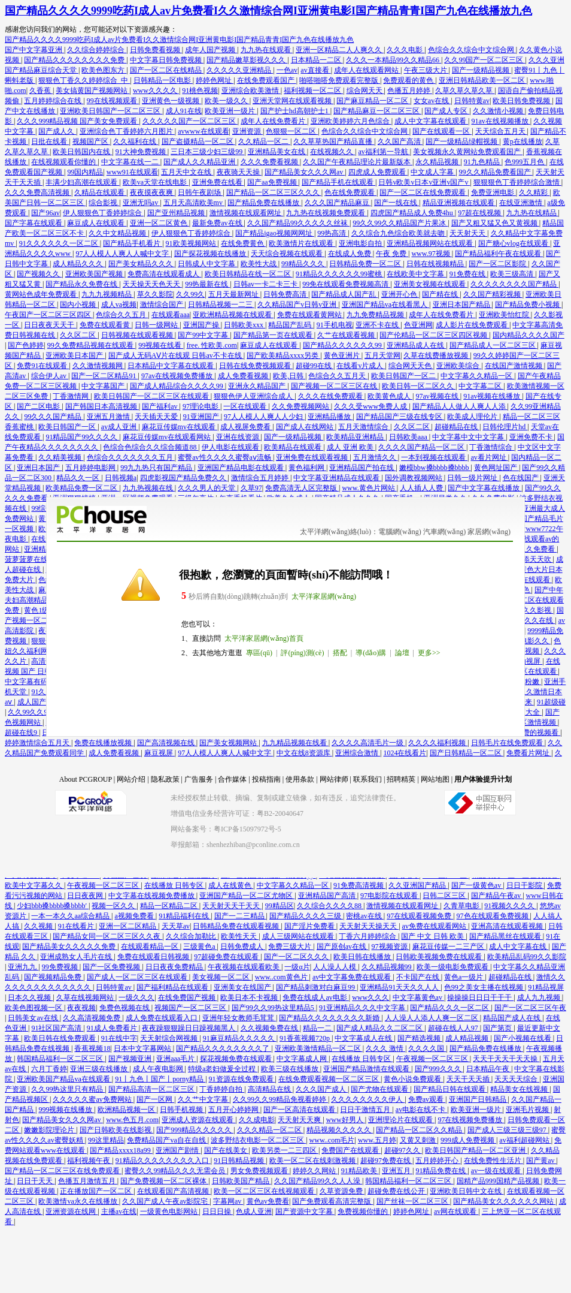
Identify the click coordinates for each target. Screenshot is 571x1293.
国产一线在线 (396, 202)
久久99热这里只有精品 (68, 1089)
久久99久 (190, 294)
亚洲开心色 (400, 294)
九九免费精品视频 (376, 315)
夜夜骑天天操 (239, 172)
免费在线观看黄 (106, 325)
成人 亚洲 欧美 (351, 447)
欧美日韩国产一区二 (404, 376)
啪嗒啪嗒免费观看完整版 (339, 80)
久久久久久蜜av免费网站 (93, 1099)
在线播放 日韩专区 (174, 885)
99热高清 (332, 233)
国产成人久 (57, 131)
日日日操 (217, 1211)
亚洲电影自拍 (361, 243)
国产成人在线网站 (305, 427)
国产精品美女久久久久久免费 (69, 946)
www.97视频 (431, 253)
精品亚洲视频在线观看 (459, 202)
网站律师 (334, 779)
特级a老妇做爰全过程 (222, 1069)
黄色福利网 (307, 467)
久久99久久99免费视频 (44, 712)
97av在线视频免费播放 (177, 376)
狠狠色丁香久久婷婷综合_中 (84, 80)
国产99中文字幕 (204, 335)
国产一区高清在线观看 (300, 1109)
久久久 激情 (385, 1048)
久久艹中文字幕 (204, 1099)
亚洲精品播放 (330, 416)
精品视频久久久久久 (339, 1130)
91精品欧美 (360, 1171)
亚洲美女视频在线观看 (430, 284)
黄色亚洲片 (343, 355)
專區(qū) (259, 653)
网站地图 (435, 779)
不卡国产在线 (418, 977)
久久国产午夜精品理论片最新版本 (357, 162)
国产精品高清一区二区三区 (152, 1089)
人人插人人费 (422, 488)
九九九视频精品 (107, 294)
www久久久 (370, 997)
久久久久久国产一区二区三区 (190, 121)
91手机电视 (335, 325)
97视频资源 (390, 946)
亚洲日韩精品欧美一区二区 (483, 80)
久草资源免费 (342, 1191)
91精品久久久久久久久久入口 (163, 1160)
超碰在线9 (22, 732)
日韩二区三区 (445, 895)
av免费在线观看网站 (435, 926)
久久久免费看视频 (270, 162)
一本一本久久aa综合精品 (71, 916)
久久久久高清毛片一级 (368, 743)
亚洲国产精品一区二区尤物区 (246, 895)
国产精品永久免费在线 (82, 284)
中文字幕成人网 (303, 1058)
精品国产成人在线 (512, 1018)
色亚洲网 (418, 325)
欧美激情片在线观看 (302, 243)
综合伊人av (49, 376)
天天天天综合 (516, 1079)
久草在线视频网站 (86, 997)
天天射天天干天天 (232, 906)
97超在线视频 (480, 213)
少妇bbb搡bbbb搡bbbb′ (53, 906)
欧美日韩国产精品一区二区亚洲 (476, 1150)
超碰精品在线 (457, 427)
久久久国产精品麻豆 (338, 202)
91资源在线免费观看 (242, 1079)
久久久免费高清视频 (38, 192)
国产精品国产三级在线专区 (400, 416)
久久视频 (39, 926)
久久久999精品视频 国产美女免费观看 (78, 121)
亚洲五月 (397, 1171)
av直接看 (315, 70)
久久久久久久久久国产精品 (514, 284)
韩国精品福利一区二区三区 (61, 1058)
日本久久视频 (30, 997)
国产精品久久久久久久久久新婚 (330, 1018)
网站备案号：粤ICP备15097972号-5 (226, 829)
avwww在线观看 (203, 131)
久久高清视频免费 (92, 1018)
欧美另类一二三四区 (285, 1150)
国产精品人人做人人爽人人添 (460, 406)
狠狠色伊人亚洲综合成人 (254, 396)
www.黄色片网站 (369, 488)
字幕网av (228, 1201)
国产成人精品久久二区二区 (380, 1028)
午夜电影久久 (528, 641)
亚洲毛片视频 (528, 1109)
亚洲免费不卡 (531, 437)
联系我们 (367, 779)
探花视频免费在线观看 (237, 1058)
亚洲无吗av (141, 202)
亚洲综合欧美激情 (251, 90)
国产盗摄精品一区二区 (198, 141)
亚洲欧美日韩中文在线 (466, 1191)
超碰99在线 (314, 365)
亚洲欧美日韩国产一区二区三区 (111, 111)
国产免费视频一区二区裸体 (164, 1181)
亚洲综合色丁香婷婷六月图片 (127, 131)
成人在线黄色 (230, 885)
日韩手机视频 (182, 1109)
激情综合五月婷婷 (260, 478)
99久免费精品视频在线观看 (91, 345)
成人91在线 (184, 111)
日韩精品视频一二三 (221, 304)
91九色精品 (483, 162)
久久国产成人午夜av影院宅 (165, 1201)
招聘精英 (401, 779)
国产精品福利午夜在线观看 (499, 253)
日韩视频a (120, 478)
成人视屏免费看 (246, 427)
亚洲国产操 (202, 325)
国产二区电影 (39, 406)
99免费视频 (61, 967)
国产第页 (498, 1028)
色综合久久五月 (122, 315)
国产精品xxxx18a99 (121, 1150)
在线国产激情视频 (514, 365)
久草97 (251, 488)
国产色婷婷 (26, 345)
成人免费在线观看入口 (162, 1018)
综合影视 (104, 202)
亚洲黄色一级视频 (171, 101)
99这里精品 (106, 1140)
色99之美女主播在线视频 (484, 987)
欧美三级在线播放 (290, 1069)
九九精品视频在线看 (295, 743)
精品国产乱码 (290, 325)
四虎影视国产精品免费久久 (184, 478)
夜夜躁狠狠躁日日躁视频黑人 (189, 1028)
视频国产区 (91, 141)
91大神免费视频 (142, 151)
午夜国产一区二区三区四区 (49, 315)
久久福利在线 (135, 141)
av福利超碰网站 (525, 1140)
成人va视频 (118, 304)
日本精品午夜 (488, 1069)
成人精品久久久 (79, 264)
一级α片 (296, 967)
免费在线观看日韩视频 (154, 957)
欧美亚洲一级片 (231, 111)
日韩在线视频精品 (436, 264)
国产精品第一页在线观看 (273, 335)
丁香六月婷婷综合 (368, 936)
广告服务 (198, 779)
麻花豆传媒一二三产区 (449, 946)
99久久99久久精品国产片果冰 (400, 223)
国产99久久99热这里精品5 (274, 1007)
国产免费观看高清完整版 (332, 1201)
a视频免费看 (134, 916)
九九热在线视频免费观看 (326, 213)
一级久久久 (136, 997)
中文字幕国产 (103, 386)
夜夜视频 (81, 1007)
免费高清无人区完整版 (302, 488)
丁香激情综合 (491, 447)
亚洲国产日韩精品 (478, 1099)
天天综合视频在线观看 (287, 253)
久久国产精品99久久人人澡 (318, 1181)
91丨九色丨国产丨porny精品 (160, 1079)
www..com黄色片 (282, 977)
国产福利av (160, 406)
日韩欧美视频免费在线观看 (440, 957)
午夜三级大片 (426, 70)
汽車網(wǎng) (444, 532)
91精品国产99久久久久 (82, 437)
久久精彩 (534, 192)
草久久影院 (155, 294)
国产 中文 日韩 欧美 (433, 936)
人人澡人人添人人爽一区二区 (432, 1018)
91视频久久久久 (510, 906)
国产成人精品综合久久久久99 (177, 386)
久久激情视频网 (98, 365)
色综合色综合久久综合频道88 (150, 447)
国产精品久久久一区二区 (450, 1007)
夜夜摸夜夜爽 (152, 192)
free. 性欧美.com (212, 345)
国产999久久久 (439, 1069)
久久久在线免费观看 (331, 396)
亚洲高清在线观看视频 (508, 926)
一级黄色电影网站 (169, 1211)
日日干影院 (525, 885)
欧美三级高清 (512, 274)
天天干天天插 (469, 1079)
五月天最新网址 (234, 294)
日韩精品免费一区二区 (366, 264)
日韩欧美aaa (409, 437)
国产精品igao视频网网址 (274, 233)
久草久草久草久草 (464, 90)
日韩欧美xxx (244, 325)
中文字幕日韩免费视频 (167, 60)
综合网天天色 (410, 365)
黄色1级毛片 (44, 610)
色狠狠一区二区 (292, 131)
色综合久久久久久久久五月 (131, 457)
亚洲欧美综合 (458, 365)
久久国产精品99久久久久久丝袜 (298, 223)
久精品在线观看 (100, 192)
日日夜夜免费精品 (175, 967)
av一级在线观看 (497, 1171)
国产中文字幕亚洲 (34, 50)
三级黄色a (200, 946)
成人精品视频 (467, 1038)
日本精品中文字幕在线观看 (171, 365)
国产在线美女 (226, 1150)
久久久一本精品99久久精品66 (393, 60)
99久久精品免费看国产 (496, 172)
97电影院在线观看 (390, 895)
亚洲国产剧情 (178, 1150)
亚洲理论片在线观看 (401, 1120)
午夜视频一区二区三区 (104, 885)
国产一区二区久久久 (297, 957)
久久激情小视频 (499, 111)
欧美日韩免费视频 (522, 101)
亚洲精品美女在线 (277, 151)
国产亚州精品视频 (176, 213)
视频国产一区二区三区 (191, 1007)
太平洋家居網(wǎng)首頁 (263, 638)
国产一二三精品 (240, 916)
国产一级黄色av (477, 885)
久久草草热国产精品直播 (333, 141)
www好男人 (345, 1120)
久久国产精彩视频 (493, 294)
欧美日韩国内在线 (82, 151)
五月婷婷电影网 (91, 467)
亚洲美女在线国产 (243, 987)
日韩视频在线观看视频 (138, 335)
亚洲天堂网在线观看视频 (293, 101)
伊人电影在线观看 (231, 447)
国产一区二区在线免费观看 (423, 192)
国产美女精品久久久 (141, 264)
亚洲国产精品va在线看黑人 (385, 304)
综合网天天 (365, 90)
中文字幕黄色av (418, 997)
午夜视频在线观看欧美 (244, 967)
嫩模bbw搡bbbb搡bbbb (435, 467)
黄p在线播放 (522, 141)
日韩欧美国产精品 (241, 1181)
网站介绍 (131, 779)
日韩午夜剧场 (200, 192)
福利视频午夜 (89, 1160)
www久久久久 (156, 90)
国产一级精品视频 (481, 70)
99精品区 (279, 906)
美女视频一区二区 (221, 977)
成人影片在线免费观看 (472, 325)
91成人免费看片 (113, 1028)
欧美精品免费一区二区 (82, 488)
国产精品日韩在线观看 (450, 1089)
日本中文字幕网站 (143, 1048)
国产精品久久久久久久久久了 (223, 1048)
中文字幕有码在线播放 (41, 681)
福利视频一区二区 (313, 90)
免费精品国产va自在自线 (167, 1140)
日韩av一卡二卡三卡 (266, 284)
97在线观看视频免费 (420, 916)
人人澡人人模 (335, 967)
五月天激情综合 (364, 427)
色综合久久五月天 (337, 376)
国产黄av (541, 1160)
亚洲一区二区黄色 (159, 223)
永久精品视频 (437, 162)
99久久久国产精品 (53, 416)
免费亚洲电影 (493, 192)
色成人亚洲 (254, 1211)
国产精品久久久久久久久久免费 (75, 60)
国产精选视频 (419, 1038)
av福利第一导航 (383, 151)
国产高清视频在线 (166, 743)
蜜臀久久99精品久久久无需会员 (175, 1171)
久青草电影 (462, 906)
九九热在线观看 (267, 50)
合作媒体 (232, 779)
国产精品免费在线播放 (264, 202)
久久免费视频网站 (301, 406)
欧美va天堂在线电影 (156, 182)
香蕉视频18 (92, 1048)
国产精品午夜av (497, 895)
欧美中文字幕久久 (34, 885)
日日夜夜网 (86, 895)
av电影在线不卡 (421, 1109)
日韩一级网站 (157, 325)
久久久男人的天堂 (207, 488)
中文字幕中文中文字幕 (469, 437)
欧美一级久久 (227, 101)
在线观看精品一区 (150, 946)
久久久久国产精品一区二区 (422, 447)
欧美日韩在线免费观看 (61, 1038)
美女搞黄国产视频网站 (92, 90)
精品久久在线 (532, 620)
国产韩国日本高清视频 (102, 406)
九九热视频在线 (149, 488)
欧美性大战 (259, 264)
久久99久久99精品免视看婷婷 (280, 1099)
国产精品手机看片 (132, 243)
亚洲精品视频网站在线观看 (431, 243)
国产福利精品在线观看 (173, 987)
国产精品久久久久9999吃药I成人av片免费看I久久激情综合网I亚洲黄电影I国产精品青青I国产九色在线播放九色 (268, 11)
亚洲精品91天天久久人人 (400, 987)
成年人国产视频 (211, 50)
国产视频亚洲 (130, 1058)
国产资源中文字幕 (305, 1211)
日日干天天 (35, 1181)
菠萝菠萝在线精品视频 (41, 559)
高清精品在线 (270, 1089)
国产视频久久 (39, 274)
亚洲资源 (247, 131)
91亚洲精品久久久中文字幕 (363, 1007)
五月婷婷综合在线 (53, 101)
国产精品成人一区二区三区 (493, 345)
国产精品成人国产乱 (344, 294)
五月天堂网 (382, 355)
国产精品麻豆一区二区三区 (377, 111)
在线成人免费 (350, 253)
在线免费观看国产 (266, 80)
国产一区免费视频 (112, 967)
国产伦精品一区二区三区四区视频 (434, 335)
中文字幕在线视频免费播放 (152, 895)
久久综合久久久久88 (330, 906)
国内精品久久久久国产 (528, 335)
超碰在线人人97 (454, 1028)
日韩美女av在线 (33, 1018)
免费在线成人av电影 (315, 997)
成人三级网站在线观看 (299, 936)
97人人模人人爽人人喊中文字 (123, 253)
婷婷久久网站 (315, 1171)
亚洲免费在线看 (218, 182)
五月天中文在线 (187, 172)
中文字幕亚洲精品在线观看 (337, 478)
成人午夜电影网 (159, 1069)
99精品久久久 (303, 264)
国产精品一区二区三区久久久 (273, 192)
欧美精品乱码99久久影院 (526, 957)
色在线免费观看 (350, 192)
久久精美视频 (60, 457)
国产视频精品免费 (53, 977)
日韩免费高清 (285, 294)
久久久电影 (405, 50)
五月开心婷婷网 (234, 1109)
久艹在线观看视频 (346, 335)
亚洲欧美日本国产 (75, 355)
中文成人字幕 (433, 172)
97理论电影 (201, 406)
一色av (287, 70)
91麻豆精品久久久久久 (240, 1038)
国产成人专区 (446, 111)
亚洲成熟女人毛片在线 (77, 957)
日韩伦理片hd (504, 427)
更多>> (429, 653)
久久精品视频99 (388, 967)
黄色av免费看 (268, 1201)
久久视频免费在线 (270, 1028)
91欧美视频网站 (192, 243)
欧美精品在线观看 (293, 447)
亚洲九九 (23, 967)
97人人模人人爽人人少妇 (264, 416)
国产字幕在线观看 (34, 223)
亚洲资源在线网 (71, 1211)
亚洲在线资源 (238, 437)
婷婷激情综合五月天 (38, 743)
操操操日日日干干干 (480, 997)
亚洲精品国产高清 (327, 895)
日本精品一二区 (317, 60)
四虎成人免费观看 (378, 172)
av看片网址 (489, 457)
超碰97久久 (403, 1150)
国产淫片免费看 (310, 926)
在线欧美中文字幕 (416, 274)
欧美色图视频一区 (34, 1007)
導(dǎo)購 (371, 653)
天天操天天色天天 (152, 284)
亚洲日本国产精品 (462, 304)
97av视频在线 (437, 396)
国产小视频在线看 (523, 1038)
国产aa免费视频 (273, 182)
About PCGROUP (85, 779)
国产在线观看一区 (442, 131)
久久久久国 (427, 1048)
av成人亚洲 (119, 427)
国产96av (45, 213)
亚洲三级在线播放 (99, 1069)
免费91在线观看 (43, 365)
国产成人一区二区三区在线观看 (138, 977)
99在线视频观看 (113, 101)
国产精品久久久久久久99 (343, 345)
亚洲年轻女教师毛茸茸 (239, 1018)
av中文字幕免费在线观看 (352, 977)
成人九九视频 (539, 997)
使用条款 (300, 779)
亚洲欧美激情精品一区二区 (319, 1048)
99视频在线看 (160, 345)
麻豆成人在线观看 (96, 223)
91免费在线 (468, 274)
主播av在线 (118, 1211)
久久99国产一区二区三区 (484, 60)
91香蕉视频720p (306, 1038)
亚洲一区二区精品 (128, 926)
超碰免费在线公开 (397, 1191)
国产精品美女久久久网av (305, 172)
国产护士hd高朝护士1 (295, 111)
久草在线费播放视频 (436, 355)
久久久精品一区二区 (270, 1130)
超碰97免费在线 (386, 1160)
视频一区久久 (114, 906)
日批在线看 (50, 141)
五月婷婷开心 (437, 1160)
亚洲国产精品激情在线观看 (367, 1069)
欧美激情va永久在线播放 (78, 1201)
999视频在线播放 (66, 1109)
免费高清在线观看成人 (164, 274)
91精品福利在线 (185, 916)
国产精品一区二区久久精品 (420, 1130)
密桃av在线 (364, 916)
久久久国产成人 (322, 1089)
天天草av (176, 926)
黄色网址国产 (496, 467)
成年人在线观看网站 (367, 70)
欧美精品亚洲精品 (355, 437)
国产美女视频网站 (229, 743)
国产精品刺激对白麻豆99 (316, 987)
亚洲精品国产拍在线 (362, 467)
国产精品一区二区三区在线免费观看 (63, 1171)
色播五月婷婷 (409, 90)
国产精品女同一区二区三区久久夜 (107, 936)
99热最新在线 (207, 284)
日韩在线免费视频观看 (256, 365)
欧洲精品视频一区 (127, 1109)
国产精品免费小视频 (528, 304)
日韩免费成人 (242, 946)
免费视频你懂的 (364, 1211)
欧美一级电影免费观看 (453, 967)
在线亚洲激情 (521, 202)
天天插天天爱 (157, 416)
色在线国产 (521, 478)
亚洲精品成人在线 (416, 345)
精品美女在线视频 (519, 1089)
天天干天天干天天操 (506, 1058)
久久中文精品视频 (118, 233)
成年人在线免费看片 (274, 121)
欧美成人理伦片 (473, 416)
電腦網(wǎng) (399, 532)
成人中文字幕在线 (518, 946)
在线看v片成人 (360, 365)
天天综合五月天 (501, 131)
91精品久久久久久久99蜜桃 (340, 274)
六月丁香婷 (49, 1069)
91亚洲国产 (202, 416)
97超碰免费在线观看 (227, 957)
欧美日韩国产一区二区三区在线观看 (152, 396)
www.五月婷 (377, 1140)
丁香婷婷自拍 (221, 1089)
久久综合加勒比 (192, 936)
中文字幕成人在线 (364, 1038)
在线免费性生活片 (493, 1160)
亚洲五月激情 (109, 416)
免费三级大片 (290, 946)
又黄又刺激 (419, 1140)
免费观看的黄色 (409, 80)
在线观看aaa (170, 315)
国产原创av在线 (342, 946)
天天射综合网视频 (169, 1038)
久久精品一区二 (264, 141)
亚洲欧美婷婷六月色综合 (351, 121)
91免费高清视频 (359, 885)
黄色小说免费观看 (413, 1079)
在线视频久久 (332, 151)
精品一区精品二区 (169, 906)
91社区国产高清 (57, 1028)
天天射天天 (468, 233)
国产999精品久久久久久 (194, 1130)
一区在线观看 (245, 406)
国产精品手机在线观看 (338, 182)
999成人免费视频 (468, 1140)
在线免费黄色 (243, 243)
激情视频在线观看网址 (246, 213)
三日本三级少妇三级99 (207, 151)
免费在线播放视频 (103, 743)
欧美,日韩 (289, 376)
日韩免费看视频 (156, 50)
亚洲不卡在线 (378, 325)
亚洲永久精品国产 (257, 386)
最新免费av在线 (218, 223)
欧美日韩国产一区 (68, 427)
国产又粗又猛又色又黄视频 (495, 223)
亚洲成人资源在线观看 (198, 1120)
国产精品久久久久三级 (306, 916)
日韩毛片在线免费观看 (508, 743)
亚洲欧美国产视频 (94, 274)
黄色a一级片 (464, 977)
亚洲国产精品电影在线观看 (242, 467)
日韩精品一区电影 (163, 80)
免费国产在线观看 (351, 1150)
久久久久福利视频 (437, 743)
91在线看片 (77, 926)
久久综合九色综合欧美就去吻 (399, 233)
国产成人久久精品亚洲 (200, 162)
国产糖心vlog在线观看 (514, 243)
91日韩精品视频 (240, 1160)
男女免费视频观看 (260, 1171)
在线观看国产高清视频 (174, 1191)
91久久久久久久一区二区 (59, 243)
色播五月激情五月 (87, 1181)
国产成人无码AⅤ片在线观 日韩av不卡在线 (176, 355)
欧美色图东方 (103, 70)
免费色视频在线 (125, 1007)
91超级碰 (551, 702)
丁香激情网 (71, 396)
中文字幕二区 (480, 386)
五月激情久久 (375, 457)
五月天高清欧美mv (193, 202)
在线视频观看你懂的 (64, 162)
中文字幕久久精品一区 (477, 376)
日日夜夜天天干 (50, 325)
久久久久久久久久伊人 (368, 1099)
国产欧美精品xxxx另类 (283, 355)
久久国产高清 (400, 141)
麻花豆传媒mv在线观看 (179, 427)
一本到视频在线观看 (434, 457)
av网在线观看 (456, 1211)
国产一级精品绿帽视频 (462, 141)
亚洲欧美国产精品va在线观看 (64, 1079)
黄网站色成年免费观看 (41, 294)
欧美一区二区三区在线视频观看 (265, 1191)
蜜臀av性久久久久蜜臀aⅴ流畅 (225, 457)
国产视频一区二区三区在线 (335, 386)
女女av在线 (432, 101)
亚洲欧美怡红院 (505, 315)
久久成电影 (257, 1120)
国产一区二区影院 (498, 264)
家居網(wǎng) (489, 532)
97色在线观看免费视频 (493, 916)
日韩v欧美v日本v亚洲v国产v (424, 182)
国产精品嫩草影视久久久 (246, 60)
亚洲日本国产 (39, 467)
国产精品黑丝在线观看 (506, 936)
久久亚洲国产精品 (418, 885)
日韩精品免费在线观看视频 (237, 926)
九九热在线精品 (532, 213)
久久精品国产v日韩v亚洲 (297, 304)
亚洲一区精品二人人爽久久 (340, 50)
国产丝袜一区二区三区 (413, 1201)
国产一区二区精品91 (104, 376)
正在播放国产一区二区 (96, 1191)
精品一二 (318, 1028)
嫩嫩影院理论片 (50, 1130)
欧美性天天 (240, 936)
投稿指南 (266, 779)
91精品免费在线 (441, 1171)
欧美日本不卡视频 (250, 997)
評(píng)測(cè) (302, 653)
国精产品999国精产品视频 (499, 1181)
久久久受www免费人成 (371, 406)
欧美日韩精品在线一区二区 (249, 274)
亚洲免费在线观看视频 (313, 457)
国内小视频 (79, 304)
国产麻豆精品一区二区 (373, 101)
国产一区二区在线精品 (167, 70)
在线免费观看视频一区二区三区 (329, 1079)
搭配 (340, 653)
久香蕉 (41, 90)
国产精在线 (441, 294)
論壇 (402, 653)
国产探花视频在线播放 (211, 253)
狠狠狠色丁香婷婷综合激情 (517, 182)
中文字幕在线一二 (130, 162)
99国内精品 (85, 172)
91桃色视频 (200, 90)
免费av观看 (426, 1099)
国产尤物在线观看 (380, 1089)
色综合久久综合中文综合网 (472, 50)
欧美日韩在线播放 (363, 957)
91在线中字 (119, 1038)
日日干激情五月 (366, 1109)
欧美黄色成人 (389, 396)
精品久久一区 (78, 478)
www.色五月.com (132, 1120)
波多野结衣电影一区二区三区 (258, 1140)
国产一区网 (155, 1099)
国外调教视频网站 (414, 478)
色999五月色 (525, 162)
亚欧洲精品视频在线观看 (233, 315)
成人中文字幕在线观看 (431, 121)
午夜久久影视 (530, 610)
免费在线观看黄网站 (310, 315)
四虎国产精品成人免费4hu (412, 213)
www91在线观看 (132, 172)
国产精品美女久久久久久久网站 (504, 1201)
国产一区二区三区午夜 (530, 1007)
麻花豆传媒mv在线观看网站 (167, 437)
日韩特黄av (472, 101)
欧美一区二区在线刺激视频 (313, 1160)
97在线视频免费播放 (471, 1120)
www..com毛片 (332, 1140)
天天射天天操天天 (369, 926)
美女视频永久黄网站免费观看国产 (468, 151)
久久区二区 (79, 335)
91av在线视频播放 (500, 121)
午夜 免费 (392, 253)
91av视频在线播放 (492, 396)
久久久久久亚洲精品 (239, 70)
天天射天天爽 (300, 1120)
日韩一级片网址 (473, 478)
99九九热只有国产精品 (157, 467)
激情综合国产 (162, 304)
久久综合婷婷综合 (96, 50)
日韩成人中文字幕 (207, 264)
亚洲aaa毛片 (176, 1058)
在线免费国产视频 (187, 997)
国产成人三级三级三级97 (507, 1130)
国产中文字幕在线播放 (484, 488)
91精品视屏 (546, 987)
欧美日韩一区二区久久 (418, 386)
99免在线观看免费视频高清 (346, 284)
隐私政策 (165, 779)
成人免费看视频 (244, 376)
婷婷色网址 (214, 80)
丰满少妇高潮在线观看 (82, 182)
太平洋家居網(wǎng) (323, 596)
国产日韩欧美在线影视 (116, 1130)
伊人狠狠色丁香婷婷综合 (103, 213)
